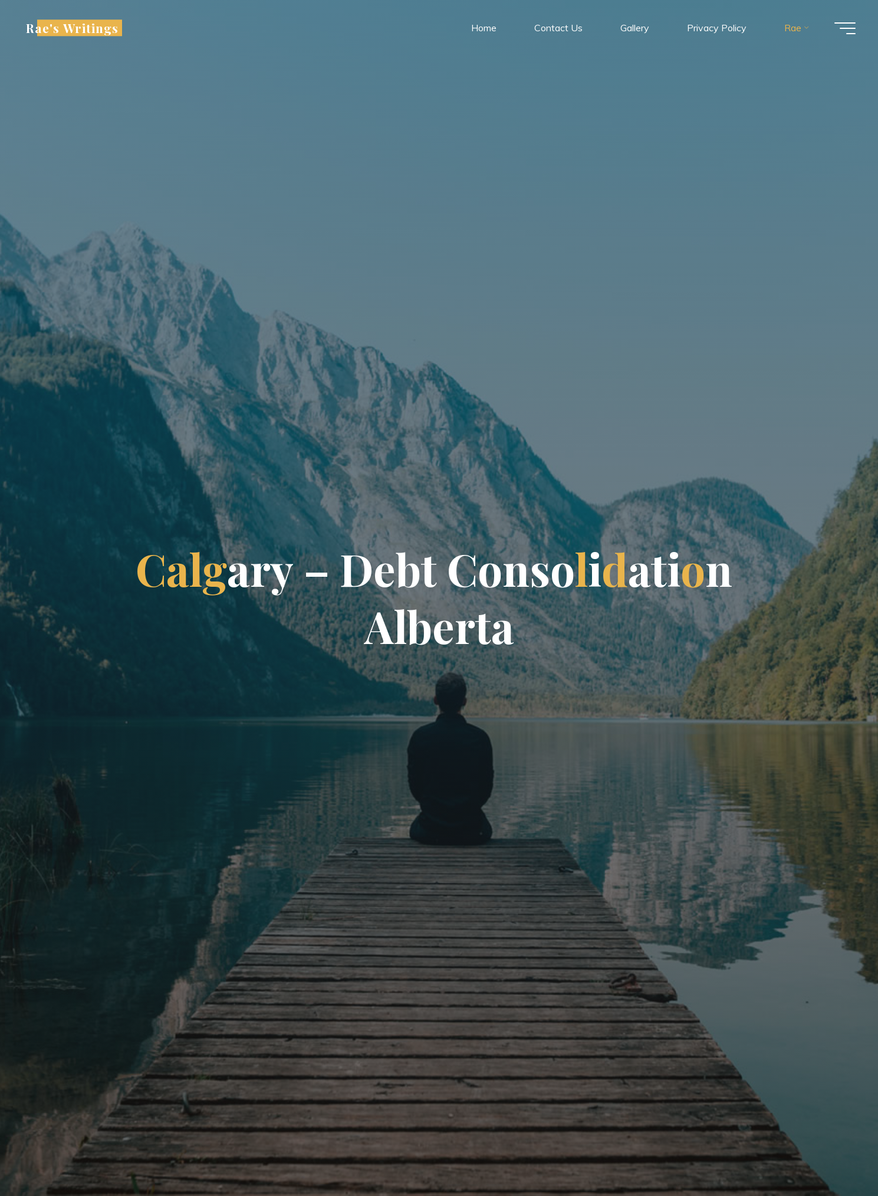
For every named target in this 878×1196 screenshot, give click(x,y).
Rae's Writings (73, 27)
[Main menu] (843, 28)
